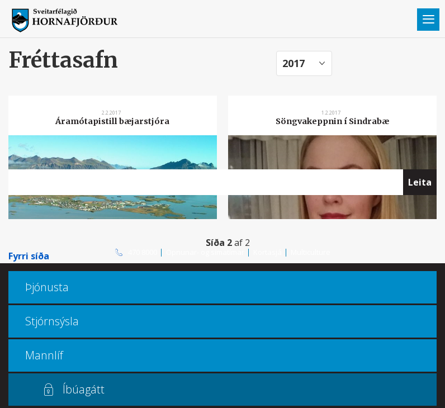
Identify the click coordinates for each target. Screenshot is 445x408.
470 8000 (142, 252)
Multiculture (310, 252)
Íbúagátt (84, 389)
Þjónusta (47, 287)
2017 (293, 63)
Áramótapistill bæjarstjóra (112, 121)
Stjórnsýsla (52, 321)
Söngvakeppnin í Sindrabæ (332, 121)
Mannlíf (44, 355)
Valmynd (428, 19)
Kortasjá (267, 252)
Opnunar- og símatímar (205, 252)
